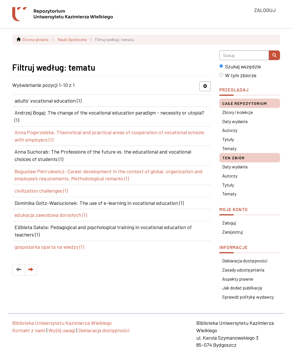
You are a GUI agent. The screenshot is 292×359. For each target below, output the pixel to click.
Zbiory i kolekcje (237, 112)
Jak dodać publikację (242, 287)
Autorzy (229, 130)
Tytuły (228, 139)
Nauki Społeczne (72, 39)
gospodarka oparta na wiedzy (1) (49, 247)
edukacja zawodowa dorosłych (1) (51, 215)
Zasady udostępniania (243, 269)
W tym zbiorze (237, 75)
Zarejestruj (232, 231)
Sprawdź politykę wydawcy (248, 296)
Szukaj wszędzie (240, 66)
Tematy (229, 148)
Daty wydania (235, 121)
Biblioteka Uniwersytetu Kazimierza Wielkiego (62, 323)
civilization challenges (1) (41, 190)
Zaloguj (229, 222)
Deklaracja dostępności (245, 260)
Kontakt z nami (28, 330)
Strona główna (35, 39)
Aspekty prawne (237, 279)
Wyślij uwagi (61, 330)
